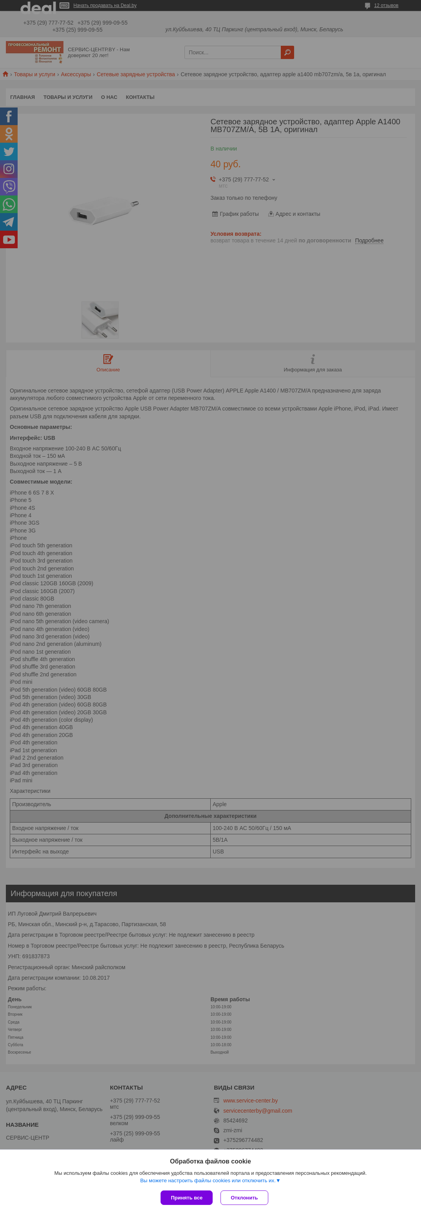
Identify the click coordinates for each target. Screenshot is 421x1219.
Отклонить (244, 1198)
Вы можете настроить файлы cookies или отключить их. (208, 1180)
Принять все (186, 1198)
